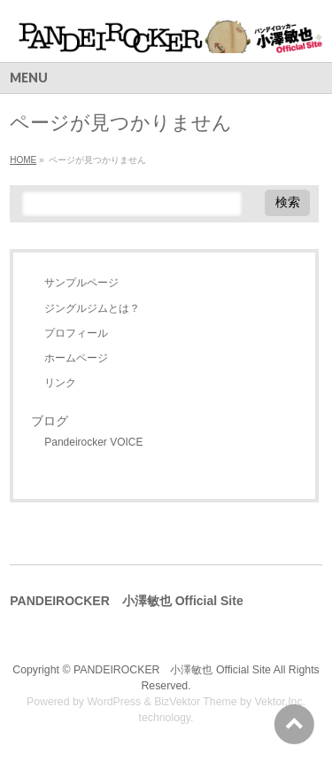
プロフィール (76, 333)
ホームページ (76, 358)
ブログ (49, 421)
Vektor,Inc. (280, 702)
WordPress (114, 702)
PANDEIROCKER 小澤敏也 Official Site (172, 670)
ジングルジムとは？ (92, 308)
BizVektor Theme (195, 702)
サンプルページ (81, 282)
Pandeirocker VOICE (93, 442)
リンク (60, 383)
